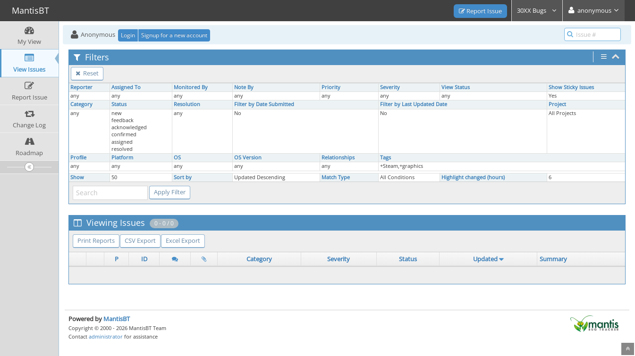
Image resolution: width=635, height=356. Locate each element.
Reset (87, 73)
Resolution (187, 104)
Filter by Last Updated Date (413, 104)
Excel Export (183, 240)
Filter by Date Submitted (264, 104)
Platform (122, 157)
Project (557, 104)
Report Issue (480, 11)
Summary (553, 259)
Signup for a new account (174, 35)
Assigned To (126, 87)
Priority (331, 87)
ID (144, 259)
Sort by (183, 177)
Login (128, 35)
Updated (485, 259)
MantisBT (116, 319)
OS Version (248, 157)
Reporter (81, 87)
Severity (390, 87)
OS (177, 157)
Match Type (336, 177)
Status (119, 104)
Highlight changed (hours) (473, 177)
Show (77, 177)
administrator (106, 336)
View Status (455, 87)
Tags (385, 157)
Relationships (338, 157)
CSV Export (140, 240)
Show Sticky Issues (571, 87)
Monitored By (191, 87)
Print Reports (96, 240)
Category (81, 104)
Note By (244, 87)
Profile (78, 157)
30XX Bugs (537, 10)
